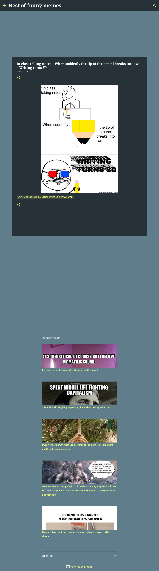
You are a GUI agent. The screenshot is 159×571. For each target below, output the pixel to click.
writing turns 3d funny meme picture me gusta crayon (45, 197)
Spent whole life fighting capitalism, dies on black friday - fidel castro (77, 407)
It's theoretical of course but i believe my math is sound (70, 370)
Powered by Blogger (79, 566)
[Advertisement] (79, 34)
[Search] (155, 5)
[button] (18, 78)
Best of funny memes (35, 5)
